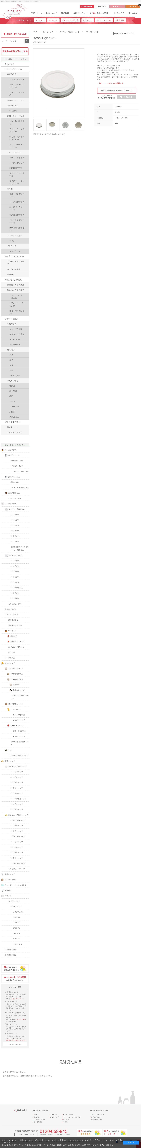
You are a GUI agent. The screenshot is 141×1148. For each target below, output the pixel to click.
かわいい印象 (15, 339)
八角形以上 (14, 417)
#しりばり (53, 20)
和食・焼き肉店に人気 (16, 312)
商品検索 (65, 13)
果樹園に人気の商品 (15, 285)
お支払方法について (12, 1001)
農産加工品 (12, 74)
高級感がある (15, 345)
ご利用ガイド (118, 13)
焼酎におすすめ (16, 168)
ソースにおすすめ (16, 202)
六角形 (12, 412)
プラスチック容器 (39, 1119)
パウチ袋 (66, 1119)
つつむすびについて (48, 13)
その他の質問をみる (15, 1044)
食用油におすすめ (16, 215)
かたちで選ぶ (12, 381)
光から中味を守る (14, 432)
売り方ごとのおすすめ (14, 256)
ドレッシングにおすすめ (16, 221)
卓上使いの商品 (13, 269)
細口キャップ (54, 1114)
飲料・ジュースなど (15, 116)
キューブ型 (14, 407)
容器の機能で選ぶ (12, 422)
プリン (12, 241)
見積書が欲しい (11, 1033)
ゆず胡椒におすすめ (16, 229)
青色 (11, 370)
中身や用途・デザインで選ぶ (15, 59)
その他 (65, 1122)
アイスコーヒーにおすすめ (16, 146)
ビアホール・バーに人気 (16, 304)
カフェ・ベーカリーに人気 (16, 296)
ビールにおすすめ (16, 158)
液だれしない (12, 427)
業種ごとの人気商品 (13, 280)
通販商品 (11, 274)
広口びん (37, 1117)
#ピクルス (87, 20)
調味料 (10, 189)
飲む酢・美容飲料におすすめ (16, 138)
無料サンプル (79, 13)
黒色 (11, 360)
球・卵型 (13, 391)
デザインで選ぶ (11, 319)
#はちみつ (40, 20)
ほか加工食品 (12, 105)
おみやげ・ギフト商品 (15, 263)
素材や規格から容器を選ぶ (15, 445)
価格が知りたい (11, 1024)
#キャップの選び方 (70, 20)
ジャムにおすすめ (16, 79)
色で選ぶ (11, 350)
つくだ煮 (13, 111)
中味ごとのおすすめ (13, 69)
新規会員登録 (87, 6)
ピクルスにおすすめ (16, 93)
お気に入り (117, 6)
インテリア (12, 246)
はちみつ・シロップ (15, 100)
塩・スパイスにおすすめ (16, 208)
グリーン (13, 365)
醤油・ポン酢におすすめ (16, 195)
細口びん (37, 1114)
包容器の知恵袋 (98, 13)
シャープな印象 (16, 329)
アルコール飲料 (13, 152)
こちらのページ (16, 999)
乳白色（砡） (15, 376)
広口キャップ (54, 1117)
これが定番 (9, 64)
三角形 (12, 401)
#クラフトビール (104, 20)
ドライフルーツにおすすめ (16, 86)
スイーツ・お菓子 (14, 236)
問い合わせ (133, 13)
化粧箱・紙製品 (68, 1114)
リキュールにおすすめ (16, 174)
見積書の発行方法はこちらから (16, 1040)
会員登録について (11, 992)
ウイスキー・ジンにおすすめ (16, 182)
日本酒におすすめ (16, 163)
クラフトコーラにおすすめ (16, 130)
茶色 (11, 355)
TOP (33, 13)
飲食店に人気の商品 (15, 290)
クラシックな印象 (16, 334)
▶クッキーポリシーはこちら (102, 1145)
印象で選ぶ (12, 324)
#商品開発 (120, 20)
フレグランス (15, 251)
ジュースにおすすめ (16, 122)
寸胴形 (12, 386)
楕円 (11, 396)
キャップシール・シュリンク (72, 1117)
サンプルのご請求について (15, 1013)
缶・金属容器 (38, 1122)
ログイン (102, 6)
